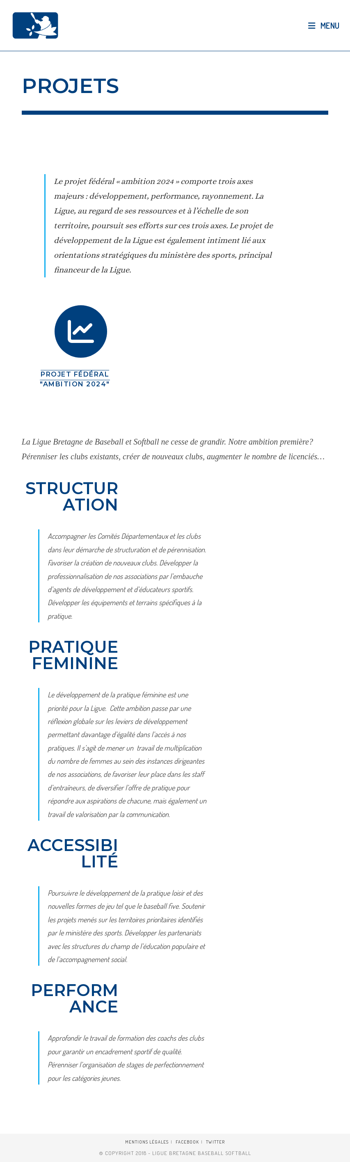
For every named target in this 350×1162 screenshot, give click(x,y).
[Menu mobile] (324, 25)
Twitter (215, 1142)
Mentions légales (147, 1142)
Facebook (187, 1142)
